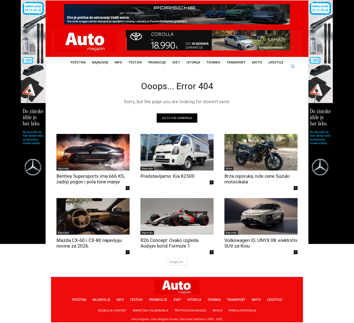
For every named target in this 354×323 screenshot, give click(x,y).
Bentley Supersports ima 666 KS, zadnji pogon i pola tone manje (90, 179)
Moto (229, 168)
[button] (293, 66)
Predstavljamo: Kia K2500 (167, 176)
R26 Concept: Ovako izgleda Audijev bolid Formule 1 (169, 243)
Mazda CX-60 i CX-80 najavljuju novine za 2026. (89, 243)
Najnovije (63, 168)
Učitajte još (177, 262)
